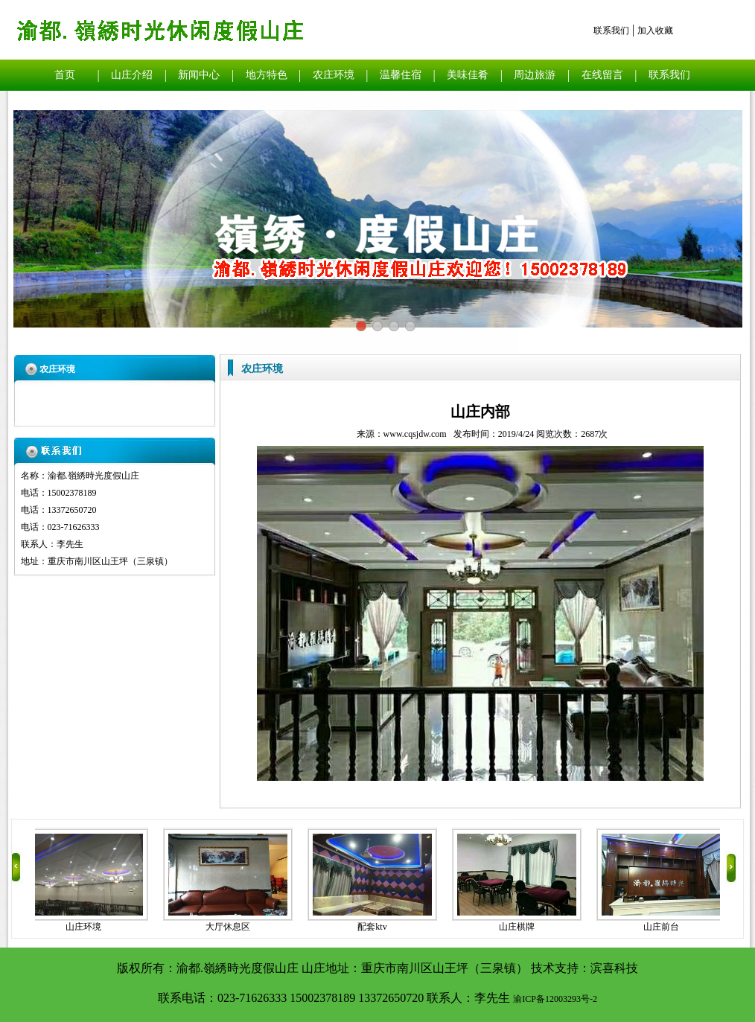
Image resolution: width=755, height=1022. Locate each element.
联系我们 (611, 30)
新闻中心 (199, 74)
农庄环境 (333, 74)
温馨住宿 (400, 74)
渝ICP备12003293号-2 (555, 999)
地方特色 (266, 74)
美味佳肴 (467, 74)
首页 (64, 74)
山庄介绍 (132, 74)
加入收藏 (655, 30)
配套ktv (374, 927)
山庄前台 (663, 927)
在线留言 (602, 74)
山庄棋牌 (519, 927)
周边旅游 (534, 74)
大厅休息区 (230, 927)
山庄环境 (85, 927)
